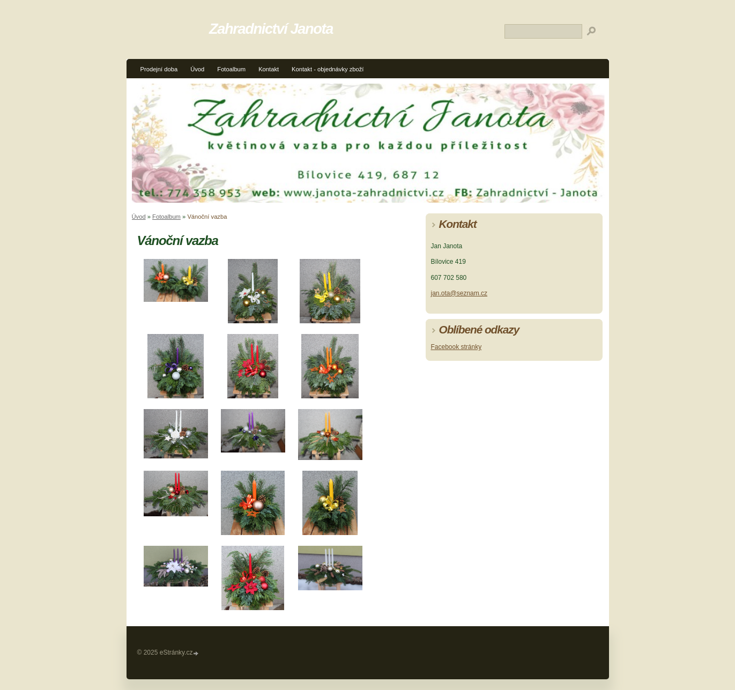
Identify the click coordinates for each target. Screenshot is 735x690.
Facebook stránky (456, 347)
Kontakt (268, 69)
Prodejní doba (159, 69)
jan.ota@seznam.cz (459, 293)
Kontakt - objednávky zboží (327, 69)
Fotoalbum (231, 69)
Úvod (197, 69)
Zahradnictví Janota (271, 28)
